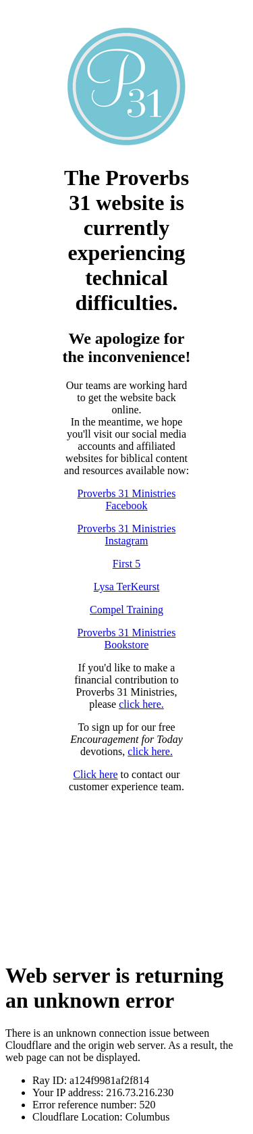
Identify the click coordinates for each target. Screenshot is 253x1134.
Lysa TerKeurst (127, 586)
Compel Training (126, 609)
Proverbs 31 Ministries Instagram (127, 534)
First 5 (126, 563)
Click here (95, 774)
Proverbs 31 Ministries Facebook (127, 499)
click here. (141, 704)
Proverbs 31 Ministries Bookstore (127, 638)
